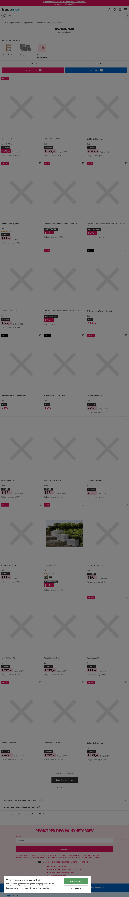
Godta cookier (76, 881)
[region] (47, 884)
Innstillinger (76, 888)
